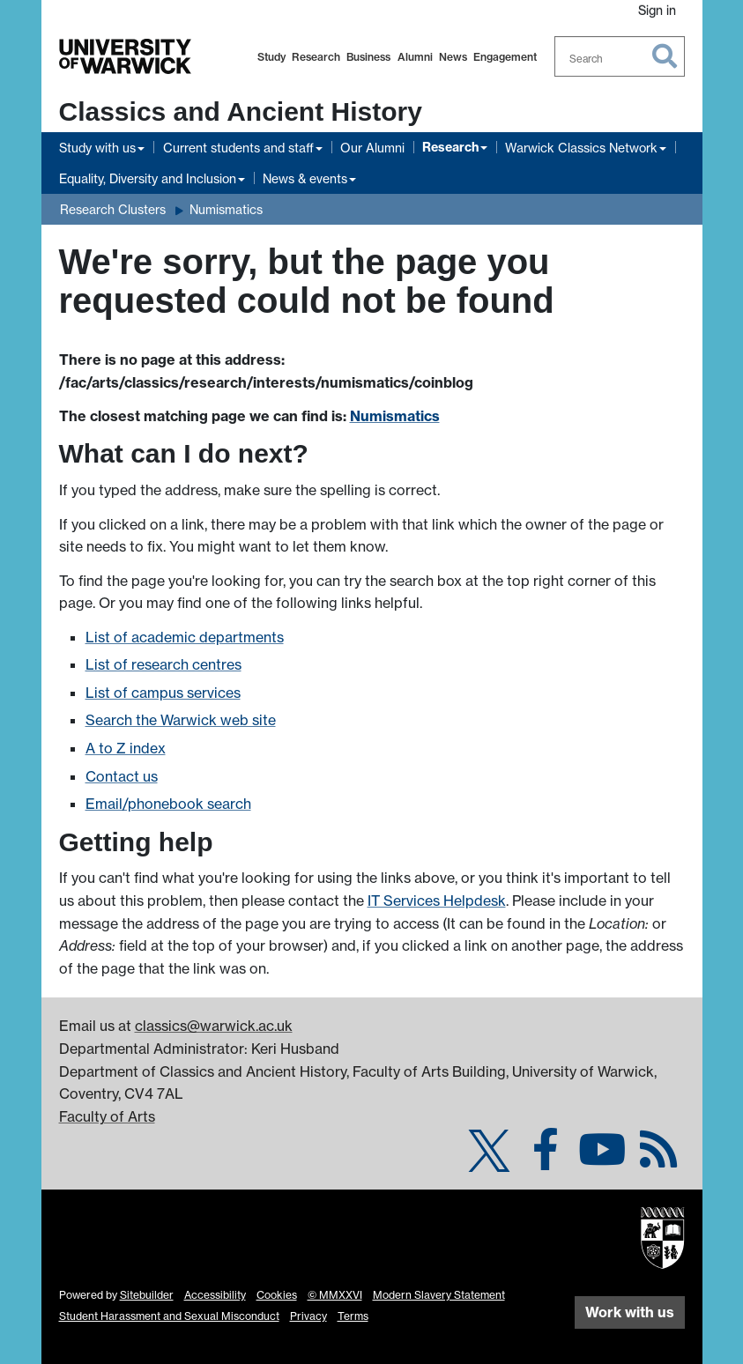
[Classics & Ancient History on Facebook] (545, 1159)
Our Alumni (372, 147)
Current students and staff (238, 147)
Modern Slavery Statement (439, 1294)
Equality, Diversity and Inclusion (147, 178)
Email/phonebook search (168, 803)
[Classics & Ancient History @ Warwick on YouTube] (602, 1159)
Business (368, 56)
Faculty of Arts (107, 1116)
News (453, 56)
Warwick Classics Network (581, 147)
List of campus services (163, 692)
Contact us (121, 776)
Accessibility (215, 1294)
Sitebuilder (147, 1294)
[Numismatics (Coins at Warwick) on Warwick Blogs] (658, 1159)
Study (271, 56)
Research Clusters (113, 209)
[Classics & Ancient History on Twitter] (489, 1159)
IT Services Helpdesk (437, 900)
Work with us (629, 1312)
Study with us (97, 147)
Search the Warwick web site (180, 720)
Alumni (415, 56)
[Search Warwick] (619, 56)
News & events (305, 178)
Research (316, 56)
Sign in (657, 10)
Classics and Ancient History (240, 111)
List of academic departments (184, 637)
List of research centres (163, 664)
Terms (353, 1316)
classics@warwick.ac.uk (214, 1025)
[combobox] (619, 56)
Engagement (505, 56)
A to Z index (125, 748)
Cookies (276, 1294)
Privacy (308, 1316)
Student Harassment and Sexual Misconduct (169, 1316)
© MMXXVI (335, 1294)
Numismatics (226, 209)
